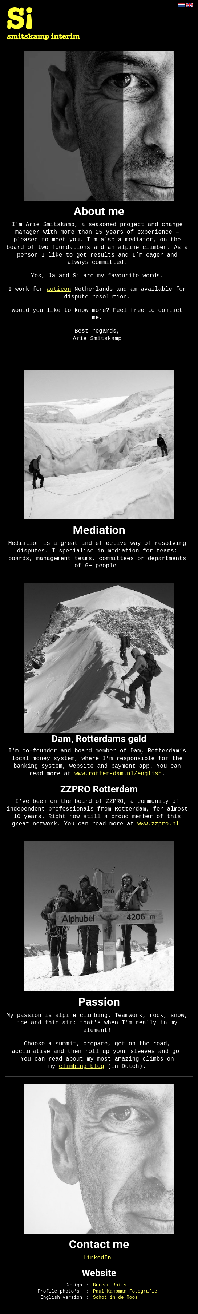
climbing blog (81, 1066)
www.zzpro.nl (158, 824)
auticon (59, 289)
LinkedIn (97, 1258)
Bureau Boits (109, 1285)
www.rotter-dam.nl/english (118, 774)
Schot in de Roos (115, 1297)
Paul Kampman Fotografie (125, 1291)
